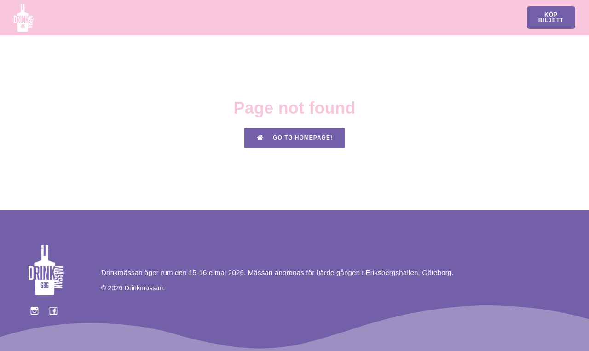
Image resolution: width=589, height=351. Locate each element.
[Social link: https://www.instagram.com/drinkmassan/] (38, 310)
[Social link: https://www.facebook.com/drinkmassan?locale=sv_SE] (56, 310)
